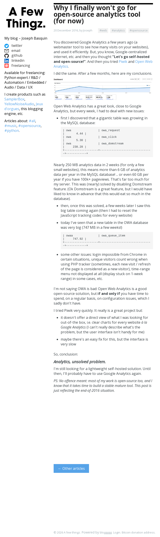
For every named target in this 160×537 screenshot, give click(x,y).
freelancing (17, 65)
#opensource (139, 30)
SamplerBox (14, 99)
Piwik (123, 61)
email (12, 50)
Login (116, 532)
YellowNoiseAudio (19, 104)
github (13, 55)
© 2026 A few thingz (67, 532)
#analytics (118, 30)
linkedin (14, 60)
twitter (13, 45)
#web (103, 30)
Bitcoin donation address (138, 532)
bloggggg (106, 532)
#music (10, 125)
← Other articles (71, 476)
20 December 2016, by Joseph (73, 30)
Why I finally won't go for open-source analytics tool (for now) (97, 14)
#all (32, 120)
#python (11, 130)
